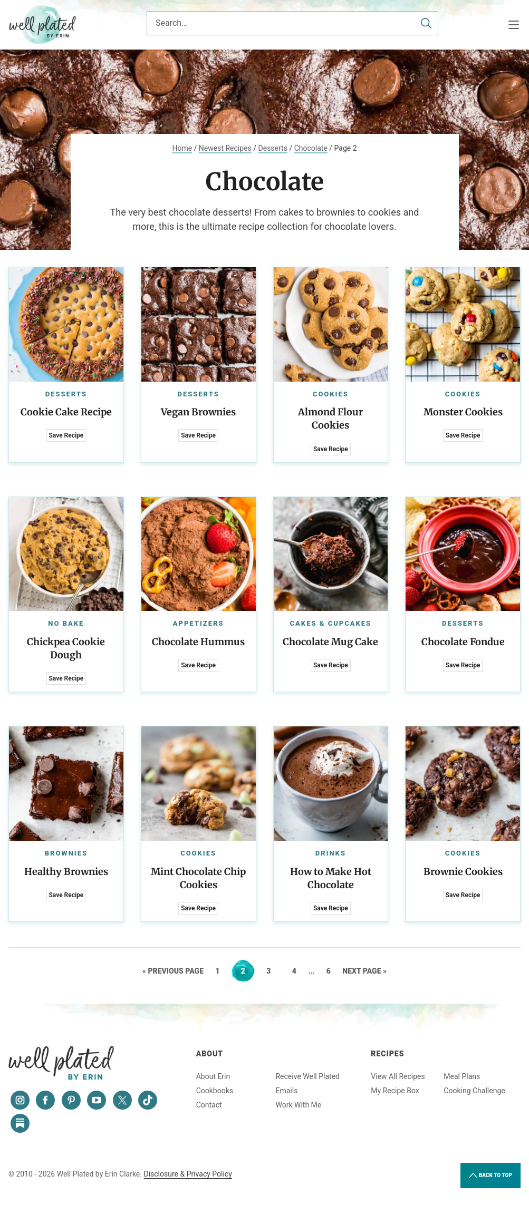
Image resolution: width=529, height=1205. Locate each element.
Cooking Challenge (474, 1090)
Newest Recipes (225, 148)
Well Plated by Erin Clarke (42, 24)
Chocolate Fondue (463, 642)
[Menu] (513, 25)
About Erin (213, 1076)
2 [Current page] (248, 971)
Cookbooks (214, 1090)
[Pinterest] (71, 1100)
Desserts (272, 148)
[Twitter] (122, 1100)
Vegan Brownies (198, 412)
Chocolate (311, 148)
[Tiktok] (147, 1100)
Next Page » (364, 971)
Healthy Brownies (66, 872)
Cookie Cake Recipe (66, 412)
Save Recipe (66, 435)
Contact (209, 1105)
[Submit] (426, 23)
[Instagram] (20, 1100)
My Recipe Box (395, 1090)
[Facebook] (45, 1100)
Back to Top (490, 1175)
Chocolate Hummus (198, 642)
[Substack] (20, 1123)
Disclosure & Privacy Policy (187, 1174)
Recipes (387, 1053)
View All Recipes (398, 1076)
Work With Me (298, 1105)
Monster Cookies (463, 412)
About (209, 1053)
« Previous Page (173, 971)
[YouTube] (96, 1100)
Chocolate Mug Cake (330, 642)
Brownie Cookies (463, 872)
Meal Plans (462, 1076)
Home (182, 148)
